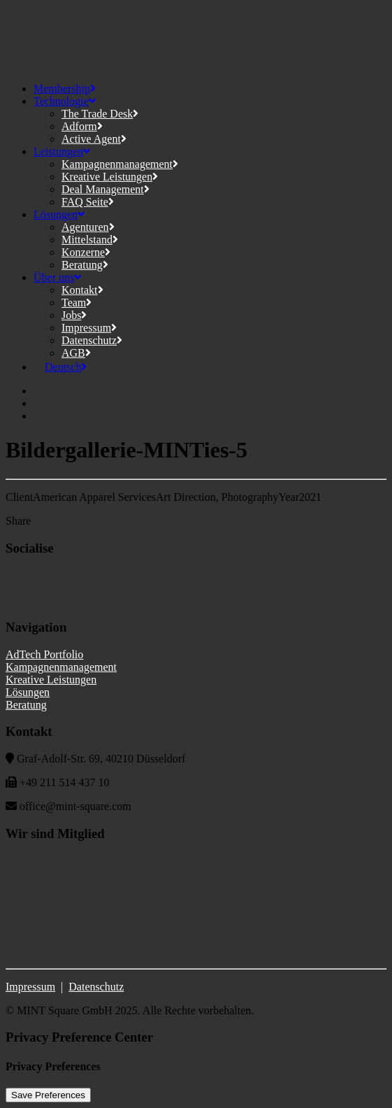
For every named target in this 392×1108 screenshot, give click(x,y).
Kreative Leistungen (109, 177)
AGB (76, 353)
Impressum (89, 328)
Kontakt (82, 290)
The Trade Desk (99, 114)
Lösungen (59, 214)
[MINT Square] (196, 38)
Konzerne (85, 252)
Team (76, 302)
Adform (82, 126)
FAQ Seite (87, 202)
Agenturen (88, 227)
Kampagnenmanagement (119, 164)
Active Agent (93, 139)
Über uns (57, 277)
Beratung (84, 265)
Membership (65, 88)
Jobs (74, 315)
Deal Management (105, 189)
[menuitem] (60, 367)
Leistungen (62, 151)
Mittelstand (89, 240)
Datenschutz (91, 340)
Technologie (65, 101)
